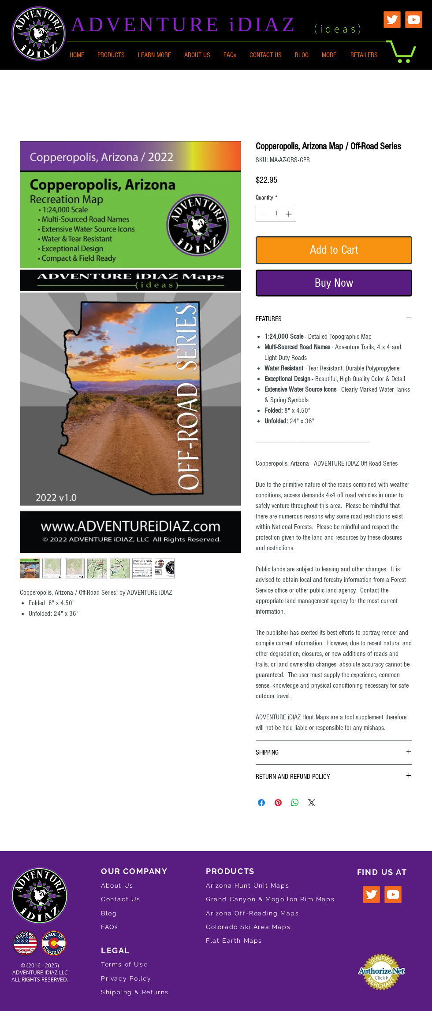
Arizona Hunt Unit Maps (247, 885)
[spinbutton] (276, 214)
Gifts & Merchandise (241, 954)
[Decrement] (262, 214)
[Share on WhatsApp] (295, 802)
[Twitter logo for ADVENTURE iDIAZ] (371, 894)
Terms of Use (124, 964)
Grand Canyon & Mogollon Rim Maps (270, 899)
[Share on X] (311, 802)
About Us (117, 885)
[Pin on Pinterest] (278, 802)
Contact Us (121, 899)
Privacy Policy (126, 978)
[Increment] (289, 214)
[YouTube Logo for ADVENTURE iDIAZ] (413, 19)
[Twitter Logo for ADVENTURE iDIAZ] (392, 19)
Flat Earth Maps (234, 940)
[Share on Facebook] (261, 802)
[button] (154, 55)
